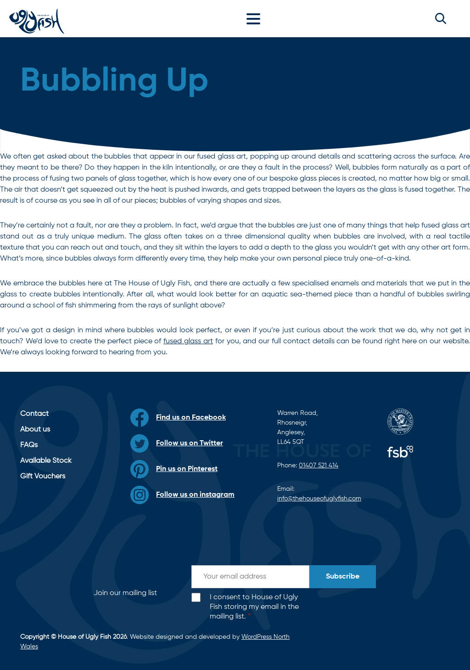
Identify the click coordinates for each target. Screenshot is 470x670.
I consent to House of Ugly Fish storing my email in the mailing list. (254, 607)
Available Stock (46, 461)
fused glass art (188, 341)
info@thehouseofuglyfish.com (319, 498)
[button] (440, 18)
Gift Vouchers (42, 476)
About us (35, 429)
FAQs (29, 445)
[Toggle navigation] (255, 18)
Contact (34, 414)
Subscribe (342, 576)
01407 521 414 (318, 465)
